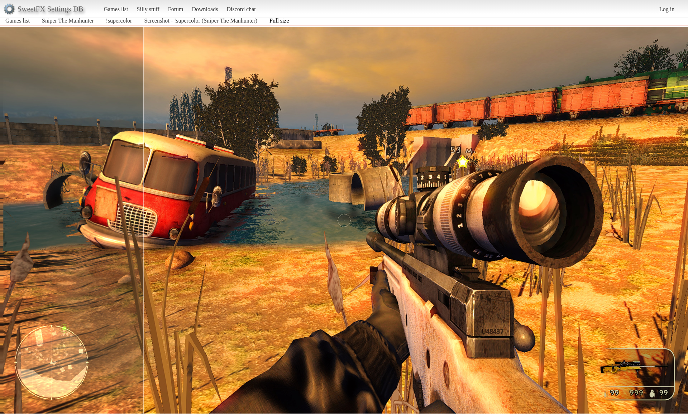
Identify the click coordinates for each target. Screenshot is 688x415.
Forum (175, 9)
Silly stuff (148, 9)
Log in (666, 9)
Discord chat (240, 9)
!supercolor (119, 21)
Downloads (205, 9)
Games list (116, 9)
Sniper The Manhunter (68, 21)
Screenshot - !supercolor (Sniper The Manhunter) (200, 21)
